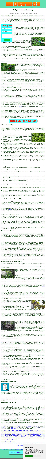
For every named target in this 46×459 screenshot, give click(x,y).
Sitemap (2, 449)
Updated (12, 449)
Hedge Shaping (18, 430)
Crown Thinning (38, 436)
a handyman (27, 427)
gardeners (19, 425)
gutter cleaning (26, 423)
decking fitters (17, 426)
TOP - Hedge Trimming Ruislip (8, 441)
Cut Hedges (10, 433)
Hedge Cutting (33, 431)
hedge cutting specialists (7, 419)
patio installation (32, 426)
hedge (18, 28)
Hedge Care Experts (18, 433)
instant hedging (30, 235)
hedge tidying (12, 388)
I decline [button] (30, 455)
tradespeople (32, 428)
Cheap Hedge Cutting (29, 433)
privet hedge (17, 171)
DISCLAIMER (43, 7)
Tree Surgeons (8, 437)
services (22, 116)
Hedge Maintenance (37, 435)
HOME (29, 7)
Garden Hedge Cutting (9, 430)
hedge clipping (30, 393)
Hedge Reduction (37, 430)
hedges (30, 15)
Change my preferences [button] (36, 455)
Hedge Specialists (17, 431)
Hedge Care (7, 434)
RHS (10, 209)
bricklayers (8, 425)
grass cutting (14, 427)
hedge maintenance (14, 414)
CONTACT (38, 7)
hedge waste (3, 76)
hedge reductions (38, 385)
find (5, 404)
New (9, 449)
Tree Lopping (16, 437)
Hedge (2, 106)
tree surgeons (19, 300)
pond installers (15, 428)
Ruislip (20, 106)
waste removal (40, 423)
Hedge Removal (26, 434)
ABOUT (35, 7)
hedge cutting (18, 73)
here (40, 419)
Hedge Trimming (8, 431)
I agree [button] (27, 455)
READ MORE (43, 286)
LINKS (32, 7)
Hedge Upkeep (14, 439)
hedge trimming (31, 72)
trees (6, 297)
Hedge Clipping (26, 431)
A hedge (17, 63)
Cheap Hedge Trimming (28, 430)
